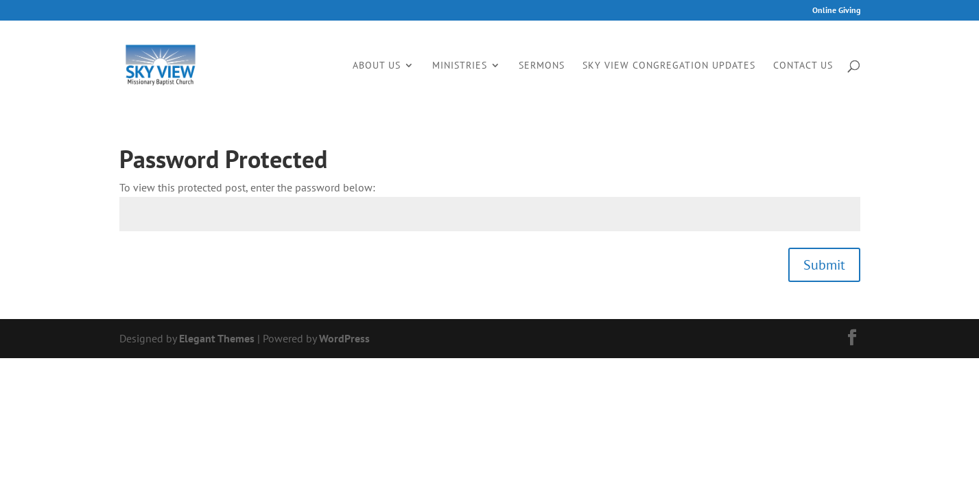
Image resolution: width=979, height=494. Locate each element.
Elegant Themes (217, 338)
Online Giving (836, 10)
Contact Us (803, 65)
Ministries (459, 65)
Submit (824, 265)
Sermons (542, 65)
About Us (377, 65)
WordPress (344, 338)
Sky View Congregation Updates (668, 65)
